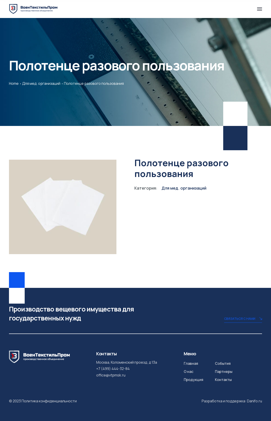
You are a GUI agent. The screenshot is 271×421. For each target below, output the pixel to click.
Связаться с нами (243, 319)
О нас (188, 371)
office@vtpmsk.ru (110, 375)
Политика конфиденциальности (49, 401)
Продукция (193, 379)
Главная (191, 363)
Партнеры (223, 371)
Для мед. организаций (41, 83)
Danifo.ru (254, 401)
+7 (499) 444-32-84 (113, 368)
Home (14, 83)
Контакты (223, 379)
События (223, 363)
